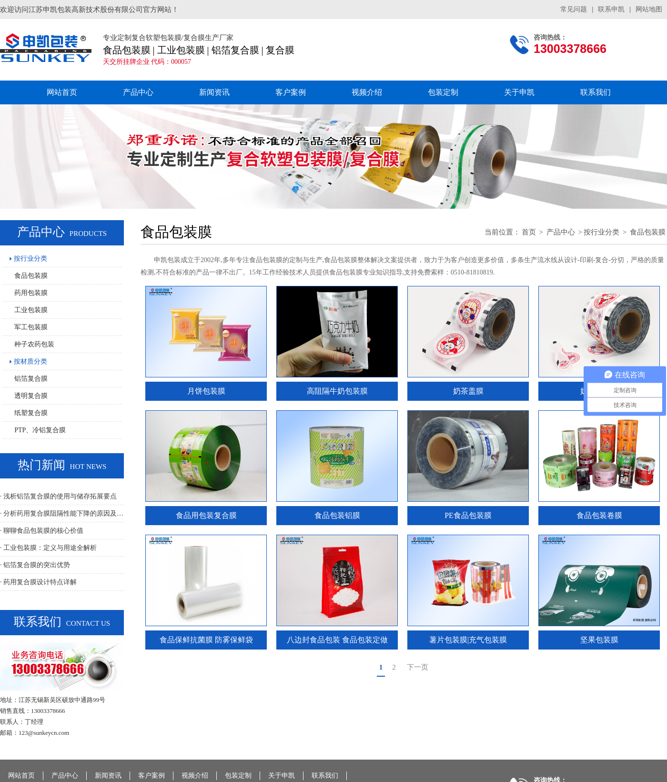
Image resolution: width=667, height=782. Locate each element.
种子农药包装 (34, 344)
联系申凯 (611, 9)
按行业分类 (28, 258)
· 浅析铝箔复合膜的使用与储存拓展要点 (58, 496)
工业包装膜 (31, 310)
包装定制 (443, 92)
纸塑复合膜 (31, 412)
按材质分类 (28, 361)
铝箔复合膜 (31, 378)
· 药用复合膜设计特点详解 (38, 582)
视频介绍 (367, 92)
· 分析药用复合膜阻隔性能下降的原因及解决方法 (62, 513)
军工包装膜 (31, 327)
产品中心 (138, 92)
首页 (529, 232)
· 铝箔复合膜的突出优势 (35, 565)
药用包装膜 (31, 292)
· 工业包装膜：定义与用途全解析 (48, 547)
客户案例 (290, 92)
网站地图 (649, 9)
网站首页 (62, 92)
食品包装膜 (31, 275)
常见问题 (573, 9)
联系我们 (595, 92)
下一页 (417, 667)
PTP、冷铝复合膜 (40, 430)
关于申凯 (519, 92)
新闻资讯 (214, 92)
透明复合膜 (31, 395)
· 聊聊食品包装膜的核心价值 (41, 530)
